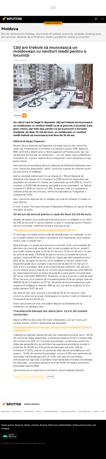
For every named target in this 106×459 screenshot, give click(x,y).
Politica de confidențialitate (60, 425)
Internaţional (51, 411)
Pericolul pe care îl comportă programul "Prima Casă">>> (45, 230)
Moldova (17, 376)
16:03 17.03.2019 (20, 60)
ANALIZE (50, 376)
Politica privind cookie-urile (84, 425)
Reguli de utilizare (22, 425)
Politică (5, 411)
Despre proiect (7, 425)
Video (96, 411)
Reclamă (43, 425)
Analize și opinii (68, 411)
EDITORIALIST (39, 376)
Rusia (38, 411)
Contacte (35, 425)
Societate (16, 411)
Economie (27, 376)
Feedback (5, 428)
